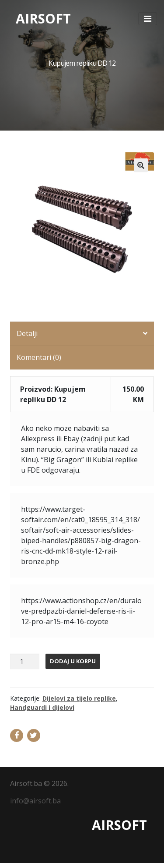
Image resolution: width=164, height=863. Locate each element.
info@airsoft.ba (35, 801)
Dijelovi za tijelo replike (79, 698)
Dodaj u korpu (73, 661)
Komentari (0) (39, 357)
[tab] (82, 334)
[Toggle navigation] (147, 18)
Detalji (27, 333)
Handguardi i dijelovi (42, 707)
